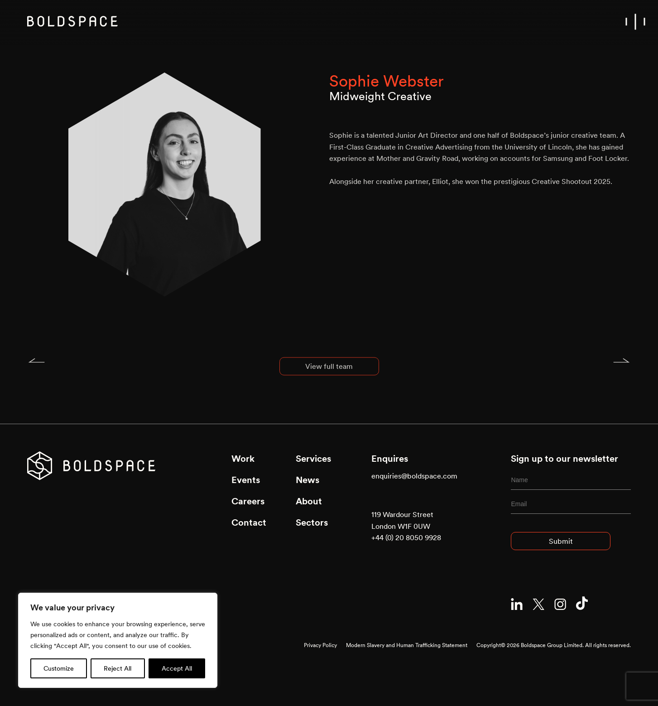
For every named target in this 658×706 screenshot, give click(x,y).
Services (313, 458)
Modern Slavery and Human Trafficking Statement (406, 645)
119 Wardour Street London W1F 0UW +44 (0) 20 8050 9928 (406, 526)
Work (243, 458)
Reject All (117, 668)
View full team (329, 372)
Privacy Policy (320, 645)
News (307, 480)
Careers (247, 501)
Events (245, 480)
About (309, 501)
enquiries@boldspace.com (414, 475)
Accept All (177, 668)
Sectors (312, 522)
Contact (248, 522)
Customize (58, 668)
